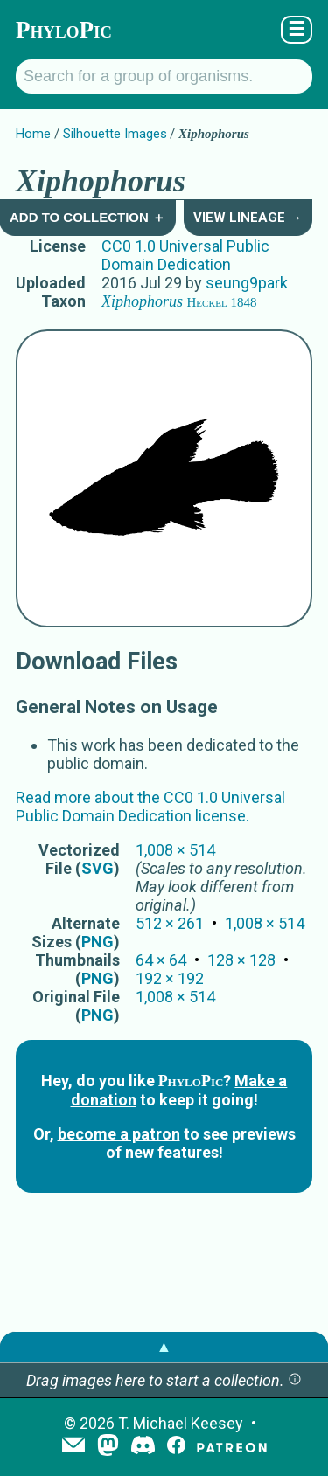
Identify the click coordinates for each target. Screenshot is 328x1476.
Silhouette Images (115, 134)
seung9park (247, 283)
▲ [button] (164, 1346)
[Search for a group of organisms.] (164, 76)
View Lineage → (247, 217)
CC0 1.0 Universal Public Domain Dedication (185, 255)
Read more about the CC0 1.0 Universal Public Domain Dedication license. (150, 806)
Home (33, 134)
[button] (295, 1380)
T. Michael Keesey (180, 1423)
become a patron (119, 1134)
